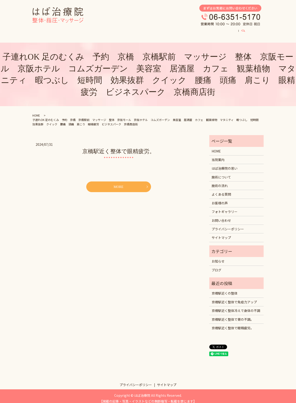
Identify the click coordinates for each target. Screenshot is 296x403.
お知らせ (218, 256)
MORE (118, 182)
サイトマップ (221, 233)
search (258, 31)
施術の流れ (220, 181)
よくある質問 (133, 31)
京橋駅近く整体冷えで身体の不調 (236, 306)
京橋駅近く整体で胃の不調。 (233, 315)
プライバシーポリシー (228, 224)
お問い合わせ (221, 216)
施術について (104, 31)
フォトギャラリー (166, 31)
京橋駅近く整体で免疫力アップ (234, 297)
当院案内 (240, 31)
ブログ (219, 31)
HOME (44, 31)
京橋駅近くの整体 (224, 288)
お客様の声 (196, 31)
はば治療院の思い (72, 31)
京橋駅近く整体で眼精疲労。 (118, 147)
